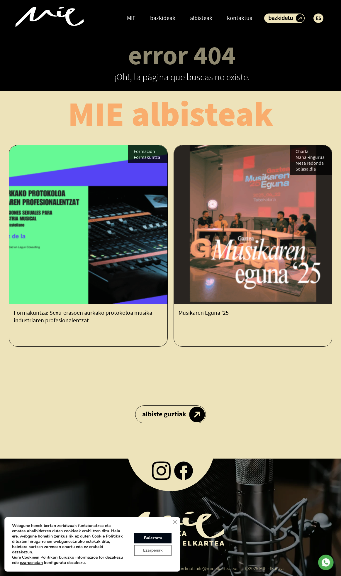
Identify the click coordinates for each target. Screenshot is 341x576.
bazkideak (162, 17)
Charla (302, 151)
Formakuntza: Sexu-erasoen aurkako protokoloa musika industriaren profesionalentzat (83, 316)
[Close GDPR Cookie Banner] (175, 522)
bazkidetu (280, 17)
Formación (144, 151)
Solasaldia (306, 169)
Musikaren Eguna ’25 (204, 312)
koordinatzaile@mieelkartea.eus (206, 568)
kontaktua (239, 17)
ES (318, 18)
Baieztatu (153, 538)
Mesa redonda (310, 163)
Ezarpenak (153, 550)
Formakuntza (147, 157)
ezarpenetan (31, 562)
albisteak (201, 17)
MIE (131, 17)
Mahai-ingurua (310, 157)
